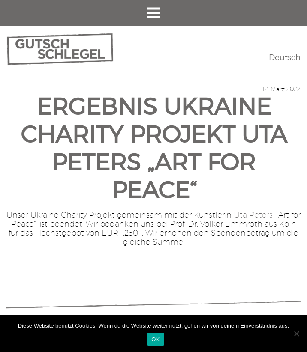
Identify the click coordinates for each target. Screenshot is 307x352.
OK (155, 339)
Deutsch (285, 57)
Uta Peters (253, 214)
